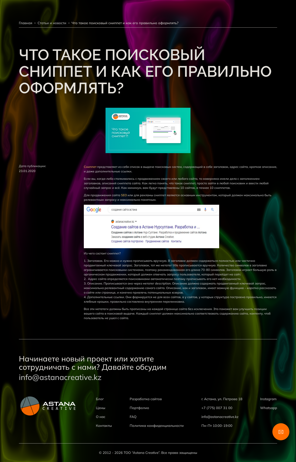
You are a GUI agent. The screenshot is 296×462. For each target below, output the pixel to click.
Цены (100, 408)
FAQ (133, 417)
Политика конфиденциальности (157, 425)
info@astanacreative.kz (60, 377)
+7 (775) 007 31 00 (216, 408)
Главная (25, 23)
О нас (100, 417)
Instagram (268, 399)
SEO (124, 195)
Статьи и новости (52, 23)
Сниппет (90, 167)
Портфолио (139, 408)
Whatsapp (268, 408)
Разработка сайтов (146, 399)
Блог (100, 399)
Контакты (104, 425)
